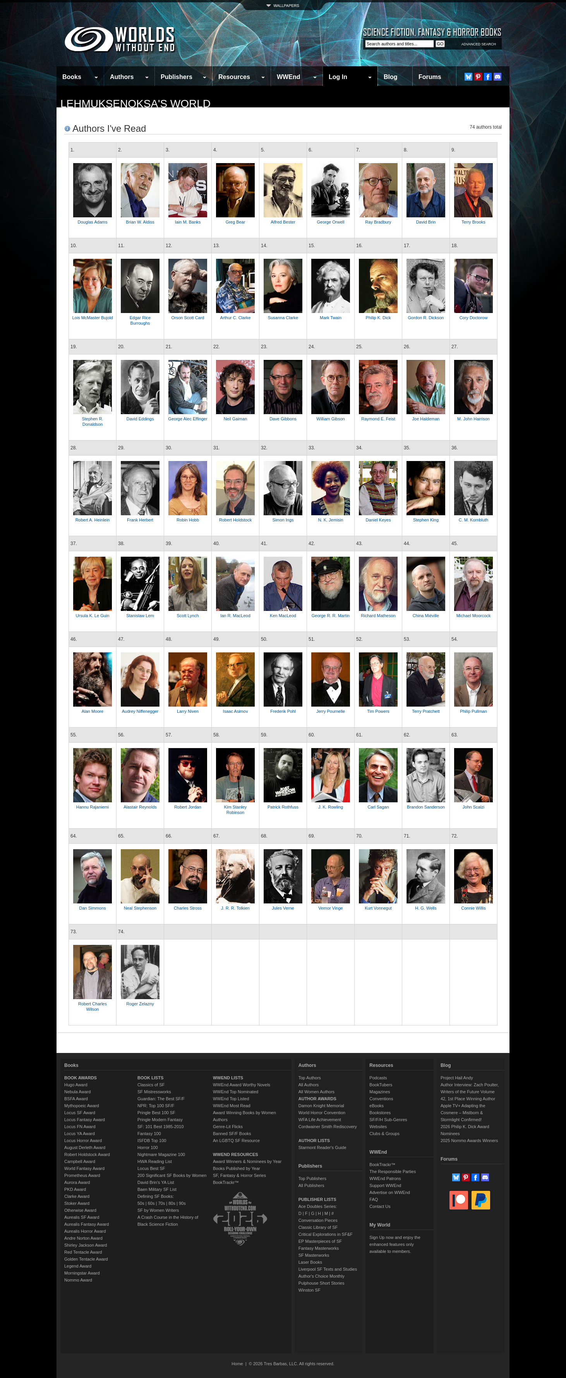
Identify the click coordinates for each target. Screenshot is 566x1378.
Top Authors (309, 1077)
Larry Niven (188, 711)
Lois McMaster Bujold (92, 317)
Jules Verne (283, 908)
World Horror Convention (321, 1112)
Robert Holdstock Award (87, 1154)
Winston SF (309, 1290)
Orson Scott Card (188, 317)
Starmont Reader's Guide (322, 1147)
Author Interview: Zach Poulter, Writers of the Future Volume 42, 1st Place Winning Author (470, 1091)
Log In (338, 77)
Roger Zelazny (140, 1003)
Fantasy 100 (149, 1133)
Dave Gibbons (283, 418)
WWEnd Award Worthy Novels (241, 1084)
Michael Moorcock (473, 615)
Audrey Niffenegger (140, 711)
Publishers (176, 77)
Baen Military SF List (157, 1189)
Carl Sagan (378, 807)
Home (237, 1363)
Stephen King (426, 520)
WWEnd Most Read (231, 1105)
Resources (234, 77)
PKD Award (75, 1189)
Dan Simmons (92, 908)
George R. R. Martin (331, 615)
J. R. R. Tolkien (235, 908)
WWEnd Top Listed (231, 1098)
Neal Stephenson (140, 908)
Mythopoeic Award (81, 1105)
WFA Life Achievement (319, 1119)
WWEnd (288, 77)
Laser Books (310, 1262)
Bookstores (380, 1112)
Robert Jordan (187, 807)
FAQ (373, 1199)
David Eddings (140, 418)
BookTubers (380, 1084)
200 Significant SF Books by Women (171, 1175)
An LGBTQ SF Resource (236, 1140)
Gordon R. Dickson (426, 317)
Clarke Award (76, 1196)
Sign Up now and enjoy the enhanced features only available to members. (394, 1244)
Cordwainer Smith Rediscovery (327, 1126)
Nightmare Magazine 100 (161, 1154)
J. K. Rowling (330, 807)
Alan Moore (92, 711)
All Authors (308, 1084)
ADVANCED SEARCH (478, 44)
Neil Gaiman (235, 418)
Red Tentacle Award (83, 1252)
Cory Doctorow (474, 317)
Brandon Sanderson (426, 807)
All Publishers (311, 1185)
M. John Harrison (473, 418)
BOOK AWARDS (80, 1077)
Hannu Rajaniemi (92, 807)
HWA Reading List (154, 1161)
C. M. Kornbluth (473, 520)
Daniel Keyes (378, 520)
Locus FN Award (80, 1126)
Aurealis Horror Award (85, 1231)
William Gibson (330, 418)
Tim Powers (378, 711)
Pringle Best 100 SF (156, 1112)
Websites (378, 1126)
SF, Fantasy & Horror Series (239, 1175)
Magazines (379, 1091)
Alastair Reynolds (140, 807)
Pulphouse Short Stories (321, 1283)
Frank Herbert (140, 520)
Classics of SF (151, 1084)
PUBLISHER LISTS (317, 1199)
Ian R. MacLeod (235, 615)
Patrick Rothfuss (283, 807)
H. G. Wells (425, 908)
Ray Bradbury (378, 222)
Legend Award (77, 1266)
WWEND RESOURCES (235, 1154)
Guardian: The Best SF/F (161, 1098)
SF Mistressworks (154, 1091)
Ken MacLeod (283, 615)
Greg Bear (235, 222)
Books (71, 77)
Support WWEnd (385, 1185)
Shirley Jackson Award (85, 1245)
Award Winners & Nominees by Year (247, 1161)
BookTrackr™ (226, 1182)
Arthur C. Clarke (235, 317)
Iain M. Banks (188, 222)
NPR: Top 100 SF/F (155, 1105)
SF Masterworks (313, 1255)
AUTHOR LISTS (314, 1140)
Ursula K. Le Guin (93, 615)
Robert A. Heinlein (92, 520)
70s (161, 1203)
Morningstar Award (82, 1273)
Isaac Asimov (235, 711)
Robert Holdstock (235, 520)
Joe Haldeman (426, 418)
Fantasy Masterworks (318, 1248)
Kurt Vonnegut (378, 908)
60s (151, 1203)
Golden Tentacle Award (86, 1259)
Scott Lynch (188, 615)
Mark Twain (330, 317)
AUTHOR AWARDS (317, 1098)
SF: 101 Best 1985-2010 (160, 1126)
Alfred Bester (283, 222)
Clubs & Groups (384, 1133)
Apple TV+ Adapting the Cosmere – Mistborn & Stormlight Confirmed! (463, 1112)
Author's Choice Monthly (321, 1276)
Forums (429, 77)
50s (140, 1203)
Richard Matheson (378, 615)
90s (182, 1203)
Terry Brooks (473, 222)
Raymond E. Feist (378, 418)
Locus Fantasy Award (84, 1119)
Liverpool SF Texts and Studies (327, 1269)
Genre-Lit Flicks (228, 1126)
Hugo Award (75, 1084)
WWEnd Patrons (385, 1178)
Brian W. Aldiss (140, 222)
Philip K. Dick (378, 317)
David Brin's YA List (155, 1182)
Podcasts (378, 1077)
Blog (391, 77)
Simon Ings (282, 520)
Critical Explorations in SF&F (325, 1234)
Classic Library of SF (318, 1227)
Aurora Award (77, 1182)
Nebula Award (77, 1091)
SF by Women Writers (158, 1210)
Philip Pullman (473, 711)
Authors (122, 77)
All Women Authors (316, 1091)
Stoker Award (76, 1203)
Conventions (381, 1098)
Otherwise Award (80, 1210)
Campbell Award (79, 1161)
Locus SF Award (79, 1112)
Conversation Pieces (318, 1220)
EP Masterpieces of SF (320, 1241)
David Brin (426, 222)
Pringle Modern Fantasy (160, 1119)
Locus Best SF (151, 1168)
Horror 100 (147, 1147)
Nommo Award (78, 1280)
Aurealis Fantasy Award (86, 1224)
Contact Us (379, 1206)
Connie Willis (473, 908)
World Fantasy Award (84, 1168)
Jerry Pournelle (330, 711)
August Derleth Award (84, 1147)
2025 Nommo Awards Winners (469, 1140)
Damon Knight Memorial (321, 1105)
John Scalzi (473, 807)
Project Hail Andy (457, 1077)
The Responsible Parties (392, 1171)
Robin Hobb (188, 520)
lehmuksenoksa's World (135, 104)
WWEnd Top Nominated (235, 1091)
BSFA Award (76, 1098)
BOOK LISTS (150, 1077)
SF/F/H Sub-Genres (388, 1119)
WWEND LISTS (228, 1077)
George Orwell (331, 222)
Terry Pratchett (426, 711)
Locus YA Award (79, 1133)
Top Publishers (312, 1178)
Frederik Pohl (282, 711)
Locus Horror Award (83, 1140)
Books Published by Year (236, 1168)
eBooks (376, 1105)
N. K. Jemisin (330, 520)
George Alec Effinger (187, 418)
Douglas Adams (92, 222)
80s (171, 1203)
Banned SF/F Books (232, 1133)
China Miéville (426, 615)
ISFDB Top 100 (151, 1140)
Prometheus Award (82, 1175)
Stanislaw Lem (140, 615)
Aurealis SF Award (81, 1217)
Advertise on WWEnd (389, 1192)
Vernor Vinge (330, 908)
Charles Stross (188, 908)
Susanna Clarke (283, 317)
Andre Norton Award (83, 1238)
